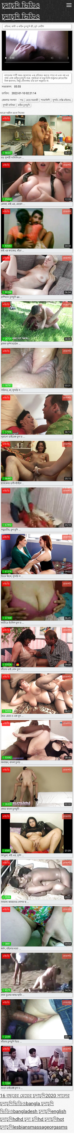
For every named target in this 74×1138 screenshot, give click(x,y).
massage (39, 1127)
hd (15, 1119)
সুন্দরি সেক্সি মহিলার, (61, 100)
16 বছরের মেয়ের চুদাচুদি (22, 1095)
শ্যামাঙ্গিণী (45, 100)
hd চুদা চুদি (28, 1119)
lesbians (21, 1127)
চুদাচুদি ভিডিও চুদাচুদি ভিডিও (21, 10)
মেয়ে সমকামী (32, 100)
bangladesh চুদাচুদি (32, 1111)
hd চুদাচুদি (47, 1119)
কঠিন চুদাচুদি (24, 105)
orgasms (58, 1127)
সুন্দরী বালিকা (9, 105)
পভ (21, 100)
